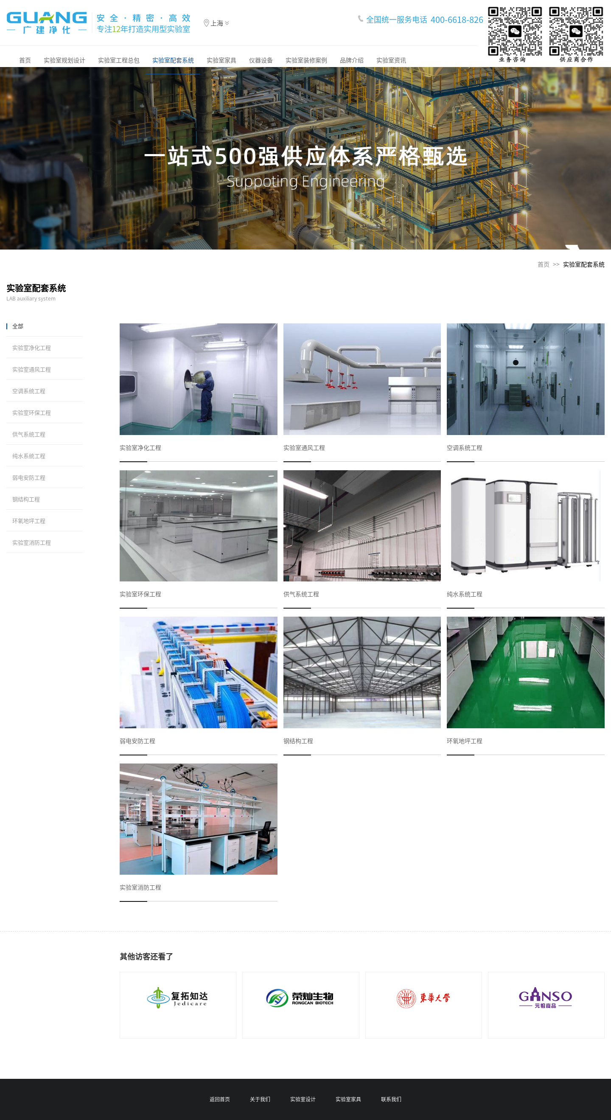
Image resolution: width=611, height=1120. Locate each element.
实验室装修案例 (306, 60)
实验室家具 (221, 60)
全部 (17, 326)
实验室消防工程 (31, 542)
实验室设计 (303, 1099)
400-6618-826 (457, 19)
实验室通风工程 (31, 369)
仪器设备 (261, 60)
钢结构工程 (26, 499)
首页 (25, 60)
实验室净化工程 (31, 348)
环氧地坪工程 (28, 521)
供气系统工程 (28, 434)
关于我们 (260, 1099)
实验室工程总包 (119, 60)
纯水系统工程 (28, 456)
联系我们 (391, 1099)
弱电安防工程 (28, 477)
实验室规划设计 (64, 60)
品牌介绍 (352, 60)
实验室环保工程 (31, 412)
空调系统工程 (28, 391)
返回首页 (220, 1099)
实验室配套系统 (173, 60)
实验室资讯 (391, 60)
